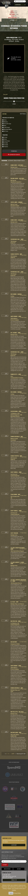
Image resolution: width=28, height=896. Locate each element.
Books (19, 869)
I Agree (11, 893)
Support (14, 845)
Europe (5, 137)
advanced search (14, 154)
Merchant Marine (8, 129)
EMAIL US (14, 880)
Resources (7, 869)
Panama (6, 146)
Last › (13, 753)
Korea (5, 139)
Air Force (6, 131)
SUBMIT (5, 865)
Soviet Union (7, 141)
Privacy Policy (17, 893)
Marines (6, 121)
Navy (5, 125)
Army (5, 120)
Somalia (6, 142)
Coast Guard (7, 127)
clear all (14, 151)
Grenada (6, 144)
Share (5, 94)
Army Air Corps (7, 123)
